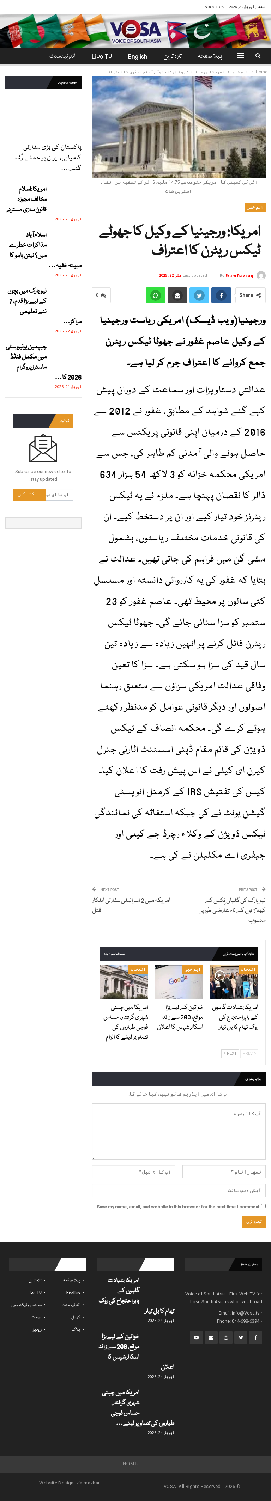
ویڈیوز (37, 1330)
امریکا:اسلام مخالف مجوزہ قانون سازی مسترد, (26, 200)
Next (230, 1053)
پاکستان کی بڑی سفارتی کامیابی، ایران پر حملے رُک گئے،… (48, 158)
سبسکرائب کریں (29, 494)
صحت (36, 1317)
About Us (214, 7)
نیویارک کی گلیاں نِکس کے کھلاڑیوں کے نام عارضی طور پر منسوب (233, 910)
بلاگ (76, 1330)
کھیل (75, 1317)
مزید (62, 56)
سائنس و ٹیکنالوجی (26, 1305)
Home (130, 1464)
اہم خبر (255, 207)
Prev (249, 1053)
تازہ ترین (168, 56)
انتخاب (248, 969)
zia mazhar (88, 1482)
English (132, 56)
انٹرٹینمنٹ (71, 1305)
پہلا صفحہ (207, 56)
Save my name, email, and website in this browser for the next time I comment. (177, 1206)
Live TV (95, 56)
